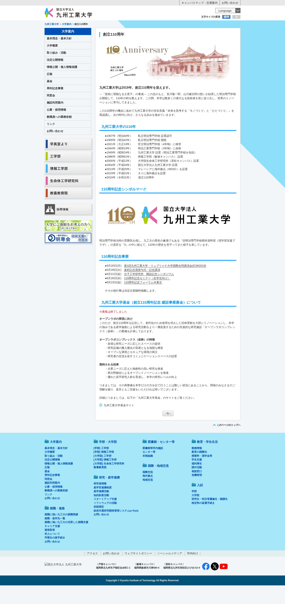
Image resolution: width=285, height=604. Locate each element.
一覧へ (168, 430)
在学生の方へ (103, 25)
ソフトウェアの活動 (105, 519)
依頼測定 (99, 523)
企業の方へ (182, 25)
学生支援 (197, 476)
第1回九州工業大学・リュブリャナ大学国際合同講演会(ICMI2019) (165, 282)
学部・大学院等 (81, 32)
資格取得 (50, 546)
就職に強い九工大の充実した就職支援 (66, 538)
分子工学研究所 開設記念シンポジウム (149, 290)
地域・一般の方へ (221, 25)
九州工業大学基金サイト (119, 421)
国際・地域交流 (203, 32)
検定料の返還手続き (203, 519)
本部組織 (147, 472)
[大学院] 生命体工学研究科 (109, 479)
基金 (49, 97)
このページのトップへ (228, 441)
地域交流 (147, 496)
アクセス (92, 569)
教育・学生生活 (130, 32)
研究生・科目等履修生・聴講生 (210, 515)
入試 (228, 32)
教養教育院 (100, 483)
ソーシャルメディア (169, 569)
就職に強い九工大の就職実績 (61, 530)
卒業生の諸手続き (55, 554)
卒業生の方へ (142, 25)
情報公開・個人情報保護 (62, 83)
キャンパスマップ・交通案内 (199, 2)
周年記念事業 (55, 104)
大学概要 (52, 62)
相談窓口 (197, 487)
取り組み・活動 (56, 69)
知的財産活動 (101, 511)
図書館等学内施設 (152, 464)
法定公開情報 (55, 76)
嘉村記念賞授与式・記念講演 (142, 286)
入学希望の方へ (64, 25)
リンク (51, 140)
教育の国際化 (199, 468)
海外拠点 (147, 492)
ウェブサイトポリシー (138, 569)
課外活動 (197, 483)
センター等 (148, 468)
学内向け (192, 569)
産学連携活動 (101, 507)
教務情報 (197, 464)
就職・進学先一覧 (55, 534)
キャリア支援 (52, 542)
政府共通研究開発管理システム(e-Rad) (116, 527)
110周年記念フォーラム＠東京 (143, 298)
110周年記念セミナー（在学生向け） (147, 294)
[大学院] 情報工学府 (105, 476)
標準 (226, 16)
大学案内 (56, 32)
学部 (194, 507)
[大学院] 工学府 (102, 472)
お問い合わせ (230, 2)
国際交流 (147, 488)
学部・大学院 (108, 458)
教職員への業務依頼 (59, 133)
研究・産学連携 (179, 32)
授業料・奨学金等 (202, 472)
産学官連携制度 (103, 503)
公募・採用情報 (56, 126)
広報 (49, 90)
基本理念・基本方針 (59, 54)
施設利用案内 (55, 119)
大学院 (195, 511)
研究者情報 (100, 499)
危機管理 (197, 491)
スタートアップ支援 (105, 515)
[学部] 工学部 (101, 464)
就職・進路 (155, 32)
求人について (52, 550)
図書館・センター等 (161, 458)
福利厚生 (197, 479)
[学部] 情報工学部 (104, 468)
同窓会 (51, 111)
